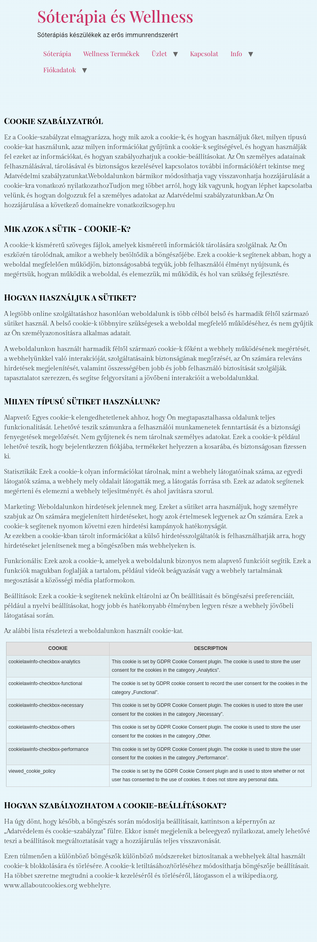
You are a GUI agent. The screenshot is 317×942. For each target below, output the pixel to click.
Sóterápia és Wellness (115, 16)
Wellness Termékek (111, 53)
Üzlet (159, 53)
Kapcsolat (204, 53)
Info (236, 53)
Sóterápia (57, 53)
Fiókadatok (59, 69)
